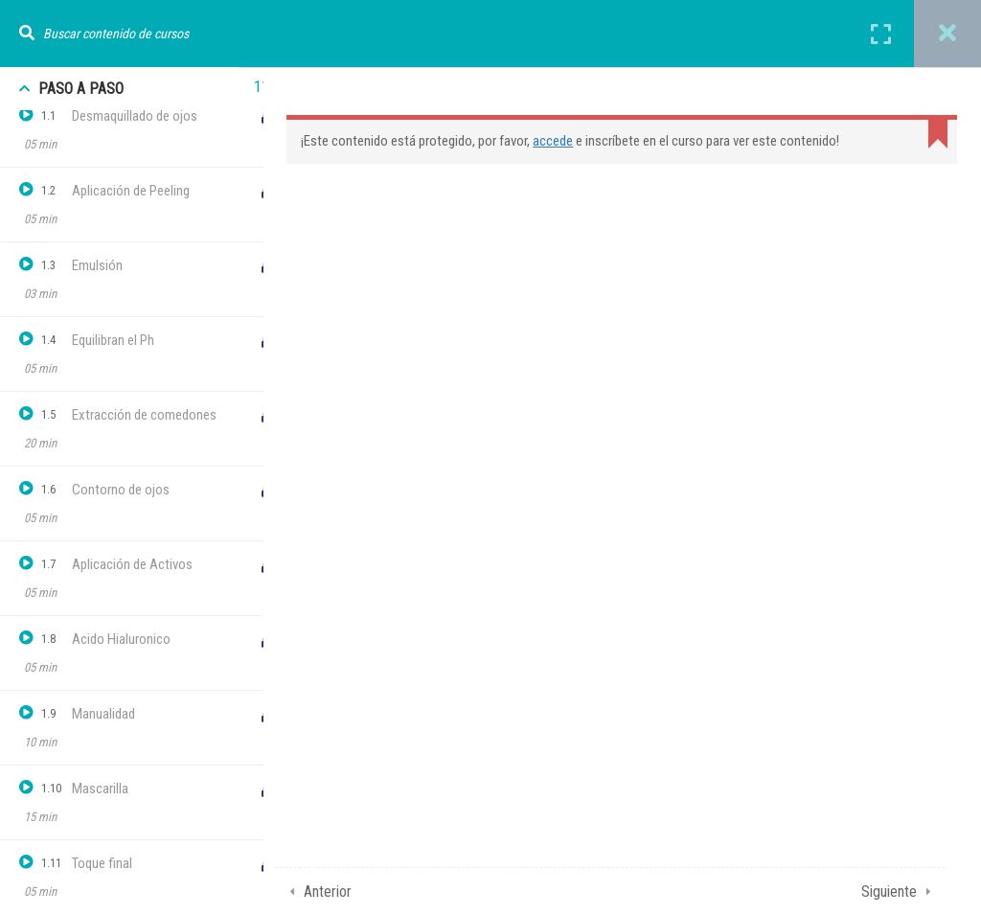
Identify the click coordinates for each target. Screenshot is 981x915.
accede (568, 140)
